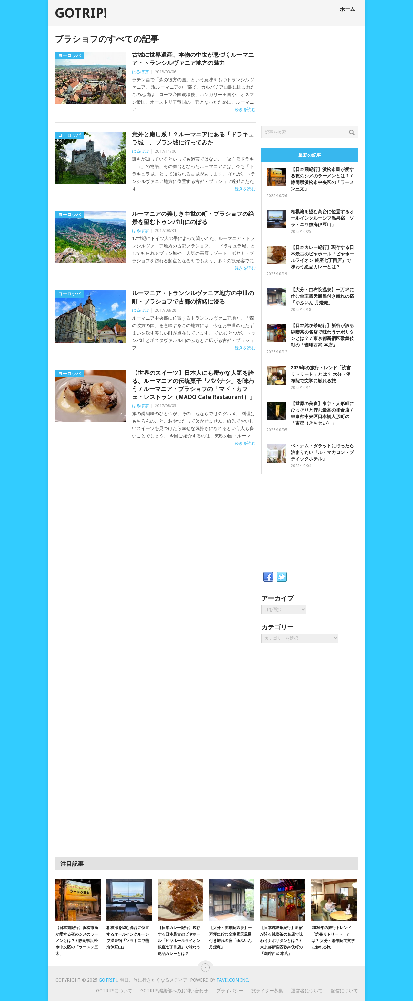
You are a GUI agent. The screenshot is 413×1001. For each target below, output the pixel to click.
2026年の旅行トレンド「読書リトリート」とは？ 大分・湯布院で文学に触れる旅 (321, 374)
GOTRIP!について (114, 990)
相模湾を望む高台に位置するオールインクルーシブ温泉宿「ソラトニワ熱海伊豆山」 (322, 218)
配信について (344, 990)
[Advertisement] (309, 74)
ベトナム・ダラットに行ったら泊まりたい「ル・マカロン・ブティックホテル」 (322, 452)
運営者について (307, 990)
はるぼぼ (140, 71)
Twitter (282, 577)
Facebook (268, 577)
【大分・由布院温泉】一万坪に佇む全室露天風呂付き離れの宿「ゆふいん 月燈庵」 (322, 296)
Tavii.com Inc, (233, 980)
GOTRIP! (81, 13)
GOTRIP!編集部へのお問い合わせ (174, 990)
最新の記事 (309, 155)
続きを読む (245, 109)
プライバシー (229, 990)
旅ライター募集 (267, 990)
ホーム (347, 9)
